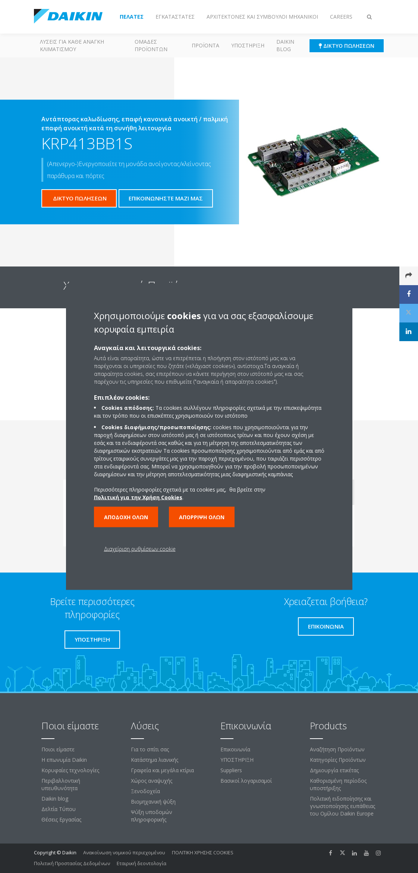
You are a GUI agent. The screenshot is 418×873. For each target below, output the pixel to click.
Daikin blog (285, 45)
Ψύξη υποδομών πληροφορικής (151, 815)
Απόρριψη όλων (201, 516)
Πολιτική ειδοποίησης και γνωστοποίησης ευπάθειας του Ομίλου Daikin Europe (342, 806)
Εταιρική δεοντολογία (141, 863)
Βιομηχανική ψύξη (153, 801)
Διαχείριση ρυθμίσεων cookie (140, 548)
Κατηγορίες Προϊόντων (338, 759)
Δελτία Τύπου (58, 809)
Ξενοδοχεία (145, 791)
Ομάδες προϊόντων (151, 45)
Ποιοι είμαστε (58, 749)
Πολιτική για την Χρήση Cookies (138, 497)
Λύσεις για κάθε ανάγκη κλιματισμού (72, 45)
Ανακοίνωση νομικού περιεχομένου (124, 852)
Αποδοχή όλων (126, 516)
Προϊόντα (205, 45)
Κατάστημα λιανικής (154, 759)
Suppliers (231, 770)
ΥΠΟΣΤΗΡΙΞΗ (247, 45)
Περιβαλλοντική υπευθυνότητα (60, 784)
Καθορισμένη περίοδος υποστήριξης (338, 784)
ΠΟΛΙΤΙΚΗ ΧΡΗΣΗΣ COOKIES (202, 852)
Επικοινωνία (235, 749)
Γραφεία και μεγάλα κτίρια (162, 770)
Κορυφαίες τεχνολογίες (70, 770)
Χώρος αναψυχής (151, 780)
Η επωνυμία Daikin (64, 759)
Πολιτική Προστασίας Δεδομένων (72, 863)
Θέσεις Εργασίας (61, 819)
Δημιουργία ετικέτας (334, 770)
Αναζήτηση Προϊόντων (337, 749)
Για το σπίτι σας (150, 749)
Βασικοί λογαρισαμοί (246, 780)
